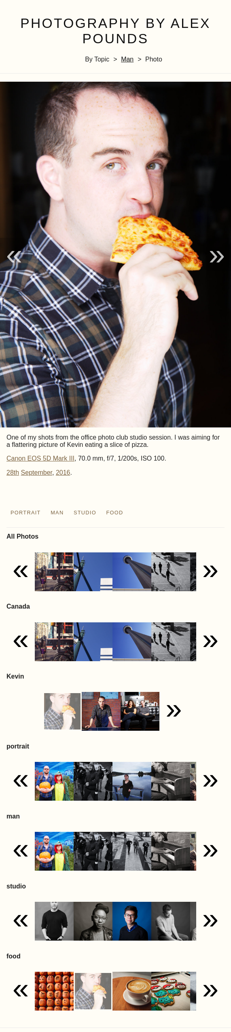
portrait (26, 513)
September (36, 472)
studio (85, 513)
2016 (63, 472)
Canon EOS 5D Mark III (40, 458)
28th (12, 472)
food (114, 513)
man (127, 59)
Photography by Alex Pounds (115, 31)
